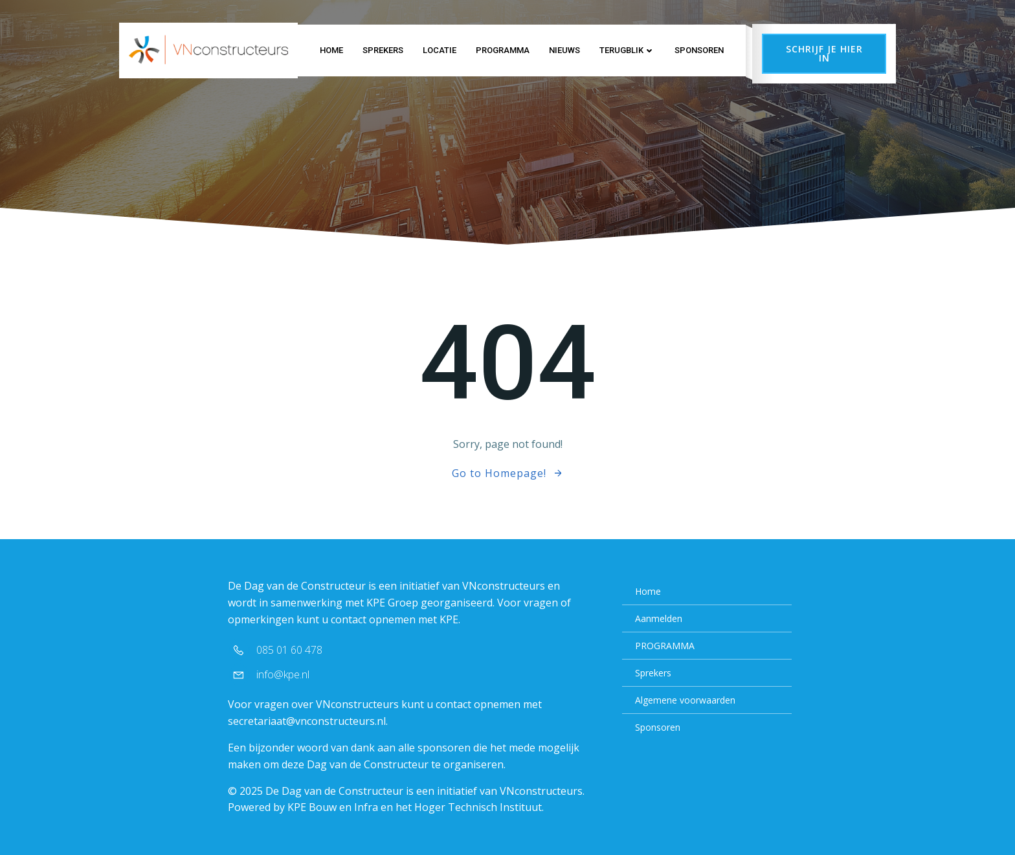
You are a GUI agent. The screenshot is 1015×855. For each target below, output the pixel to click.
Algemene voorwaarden (685, 700)
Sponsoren (699, 50)
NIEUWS (564, 50)
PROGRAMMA (503, 50)
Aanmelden (658, 618)
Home (331, 50)
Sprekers (382, 50)
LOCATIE (439, 50)
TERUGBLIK (627, 50)
